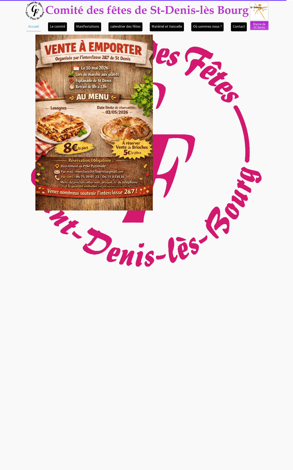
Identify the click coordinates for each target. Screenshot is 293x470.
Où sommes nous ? (207, 26)
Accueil (33, 26)
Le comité (57, 26)
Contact (239, 26)
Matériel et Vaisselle (167, 26)
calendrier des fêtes (125, 26)
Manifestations (87, 26)
